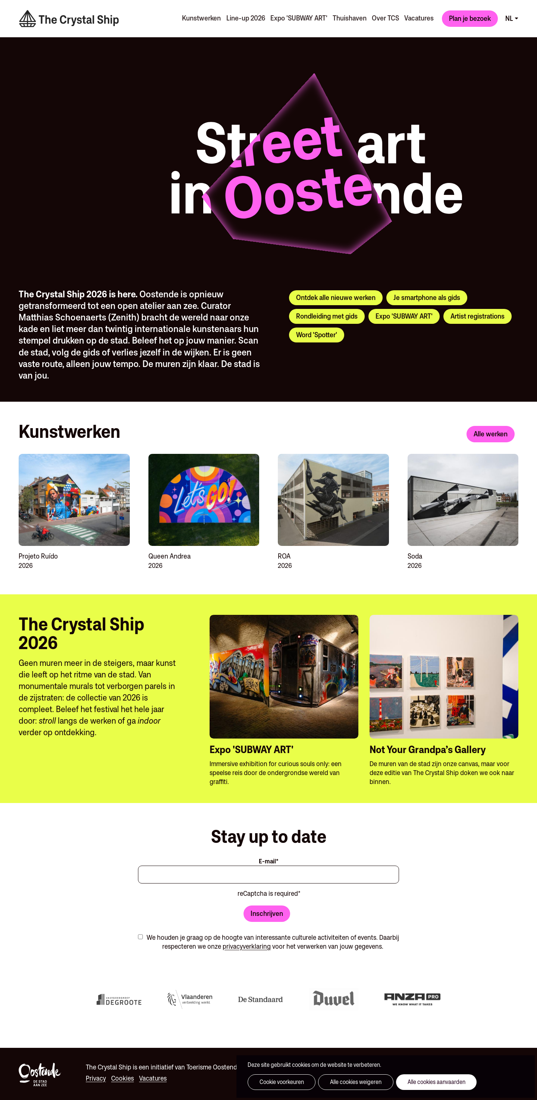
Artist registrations (477, 314)
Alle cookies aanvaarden (417, 1081)
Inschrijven (267, 911)
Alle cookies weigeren (344, 1081)
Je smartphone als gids (426, 296)
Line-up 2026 (241, 17)
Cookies (122, 1076)
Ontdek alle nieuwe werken (336, 296)
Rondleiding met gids (327, 314)
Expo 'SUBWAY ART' (295, 17)
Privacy (96, 1076)
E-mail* (269, 859)
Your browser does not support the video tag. (104, 97)
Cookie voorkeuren (277, 1081)
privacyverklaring (247, 945)
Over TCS (383, 17)
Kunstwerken (197, 17)
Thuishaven (347, 17)
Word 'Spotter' (316, 333)
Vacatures (418, 17)
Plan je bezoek (470, 17)
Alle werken (491, 432)
